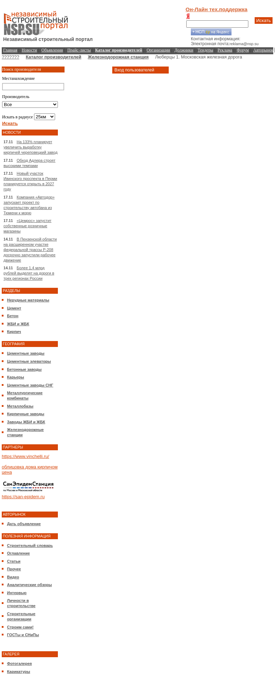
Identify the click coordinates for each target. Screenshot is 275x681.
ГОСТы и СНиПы (23, 635)
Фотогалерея (19, 663)
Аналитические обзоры (29, 585)
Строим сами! (20, 627)
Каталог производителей (53, 57)
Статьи (13, 561)
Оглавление (18, 553)
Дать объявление (24, 524)
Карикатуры (18, 671)
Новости (29, 50)
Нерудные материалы (28, 300)
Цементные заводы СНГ (30, 385)
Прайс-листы (79, 50)
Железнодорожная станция (118, 57)
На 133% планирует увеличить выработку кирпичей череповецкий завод (31, 147)
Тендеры (205, 50)
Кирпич (14, 331)
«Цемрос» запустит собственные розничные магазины (28, 225)
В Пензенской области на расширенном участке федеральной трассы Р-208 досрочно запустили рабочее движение (30, 249)
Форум (243, 50)
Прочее (14, 569)
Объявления (52, 50)
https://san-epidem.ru (23, 496)
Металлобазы (20, 406)
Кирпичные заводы (25, 414)
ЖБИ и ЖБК (18, 324)
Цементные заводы (26, 353)
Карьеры (15, 377)
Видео (13, 577)
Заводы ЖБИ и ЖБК (26, 422)
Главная (10, 50)
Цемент (14, 308)
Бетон (12, 316)
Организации (158, 50)
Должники (184, 50)
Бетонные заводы (24, 369)
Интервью (17, 593)
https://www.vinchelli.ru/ (25, 456)
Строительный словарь (30, 545)
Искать (263, 20)
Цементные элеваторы (29, 361)
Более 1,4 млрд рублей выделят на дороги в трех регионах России (29, 273)
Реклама (224, 50)
